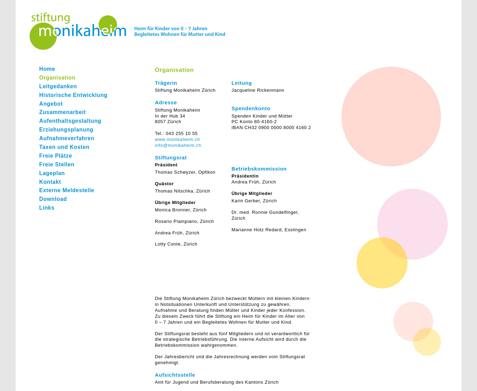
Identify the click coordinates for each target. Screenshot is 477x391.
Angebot (51, 104)
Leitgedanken (58, 86)
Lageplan (52, 173)
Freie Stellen (57, 164)
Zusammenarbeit (62, 112)
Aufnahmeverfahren (66, 138)
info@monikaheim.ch (178, 145)
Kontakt (50, 182)
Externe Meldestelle (66, 190)
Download (53, 199)
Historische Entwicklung (73, 95)
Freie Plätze (55, 156)
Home (47, 69)
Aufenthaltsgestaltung (70, 121)
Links (47, 208)
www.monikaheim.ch (177, 139)
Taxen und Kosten (64, 147)
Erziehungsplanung (66, 130)
